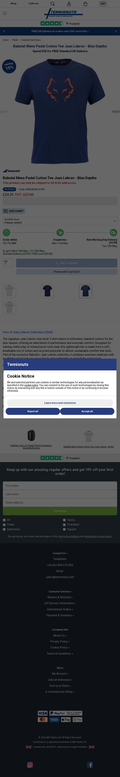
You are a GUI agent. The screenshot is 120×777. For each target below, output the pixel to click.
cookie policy (31, 385)
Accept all (87, 411)
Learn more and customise (60, 402)
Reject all (32, 411)
